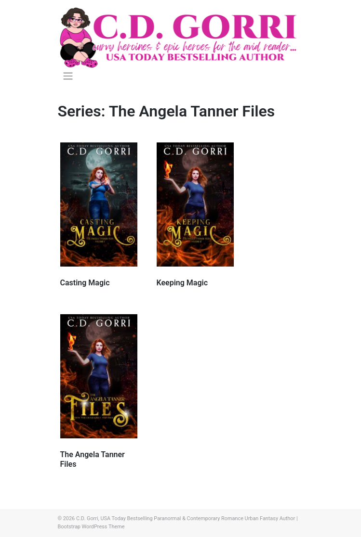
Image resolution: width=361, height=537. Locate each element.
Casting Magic (85, 282)
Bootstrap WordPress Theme (91, 527)
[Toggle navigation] (68, 76)
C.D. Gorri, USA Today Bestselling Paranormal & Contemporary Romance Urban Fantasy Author (185, 518)
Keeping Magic (182, 282)
